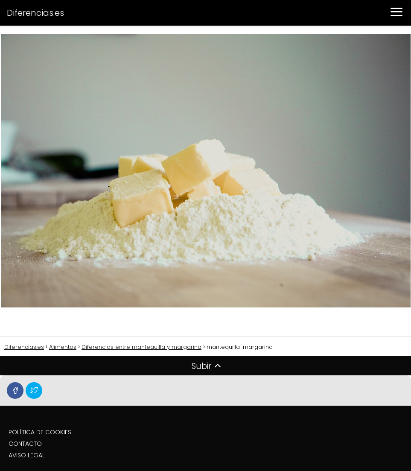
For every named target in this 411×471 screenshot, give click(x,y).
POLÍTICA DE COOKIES (40, 432)
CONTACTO (25, 443)
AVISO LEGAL (27, 455)
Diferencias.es (35, 13)
